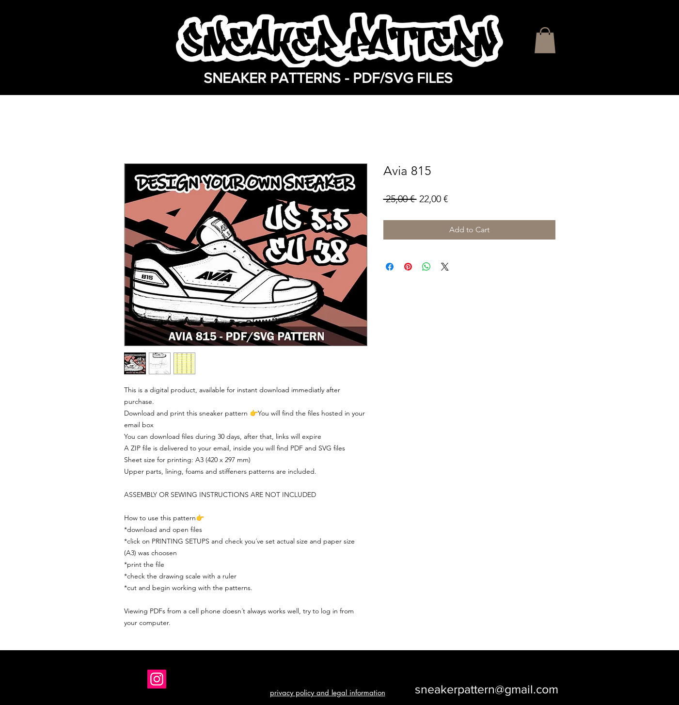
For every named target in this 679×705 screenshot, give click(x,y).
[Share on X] (445, 266)
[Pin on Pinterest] (408, 266)
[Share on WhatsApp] (426, 266)
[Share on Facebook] (389, 266)
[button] (545, 40)
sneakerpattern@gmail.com (486, 689)
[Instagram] (156, 679)
